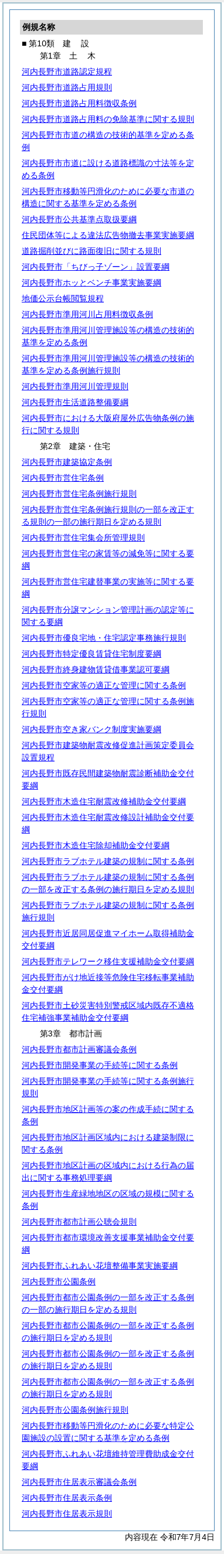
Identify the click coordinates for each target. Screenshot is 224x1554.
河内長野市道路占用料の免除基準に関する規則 (108, 119)
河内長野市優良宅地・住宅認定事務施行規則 (104, 637)
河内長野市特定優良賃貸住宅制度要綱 (91, 653)
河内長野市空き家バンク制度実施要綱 (91, 729)
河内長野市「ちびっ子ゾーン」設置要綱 (95, 266)
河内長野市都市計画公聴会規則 (79, 1221)
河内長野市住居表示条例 (67, 1497)
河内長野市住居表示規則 (67, 1513)
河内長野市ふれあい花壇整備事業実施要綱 (100, 1265)
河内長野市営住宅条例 (63, 477)
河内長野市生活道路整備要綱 (75, 402)
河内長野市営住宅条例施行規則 (79, 493)
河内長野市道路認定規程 (67, 71)
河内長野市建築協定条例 (67, 462)
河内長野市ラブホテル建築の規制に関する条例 (108, 861)
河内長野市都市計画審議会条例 (79, 1049)
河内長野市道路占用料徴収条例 (79, 103)
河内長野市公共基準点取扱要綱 (79, 219)
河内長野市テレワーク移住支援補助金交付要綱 (108, 961)
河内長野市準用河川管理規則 (75, 386)
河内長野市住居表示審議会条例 (79, 1482)
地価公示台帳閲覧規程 (63, 298)
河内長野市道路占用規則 (67, 87)
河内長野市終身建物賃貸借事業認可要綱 (95, 669)
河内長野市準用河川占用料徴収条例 (87, 314)
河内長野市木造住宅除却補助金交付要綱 (95, 845)
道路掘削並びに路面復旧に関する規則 (91, 251)
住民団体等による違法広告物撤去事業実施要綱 (108, 235)
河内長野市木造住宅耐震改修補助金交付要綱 (104, 801)
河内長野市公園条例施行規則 (75, 1409)
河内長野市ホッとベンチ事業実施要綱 (91, 282)
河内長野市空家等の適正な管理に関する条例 (104, 685)
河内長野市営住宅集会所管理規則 (83, 537)
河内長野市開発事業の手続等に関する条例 (100, 1065)
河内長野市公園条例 (59, 1281)
